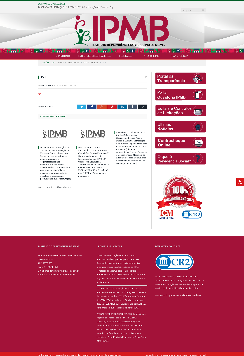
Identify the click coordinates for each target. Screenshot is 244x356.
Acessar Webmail (198, 348)
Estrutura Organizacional (94, 49)
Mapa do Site (151, 348)
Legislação (125, 49)
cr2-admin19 (47, 79)
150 (39, 87)
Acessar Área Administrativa (173, 348)
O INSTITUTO (63, 49)
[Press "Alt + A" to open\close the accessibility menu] (240, 182)
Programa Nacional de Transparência (183, 288)
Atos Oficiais (151, 49)
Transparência (179, 49)
